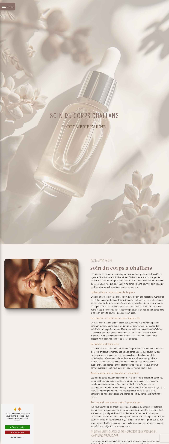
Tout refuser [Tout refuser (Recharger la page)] (17, 432)
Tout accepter (17, 427)
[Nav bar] (7, 6)
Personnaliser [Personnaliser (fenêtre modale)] (17, 437)
